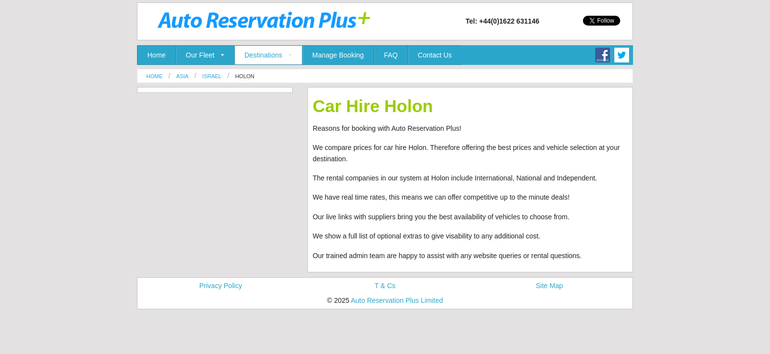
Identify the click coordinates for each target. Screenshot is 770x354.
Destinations (263, 55)
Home (156, 55)
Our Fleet (200, 55)
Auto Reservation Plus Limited (397, 300)
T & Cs (385, 286)
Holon (244, 76)
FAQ (391, 55)
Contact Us (435, 55)
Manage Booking (338, 55)
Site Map (549, 286)
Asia (182, 76)
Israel (211, 76)
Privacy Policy (220, 286)
